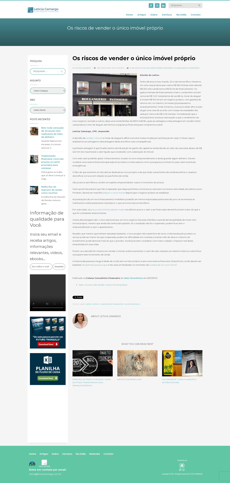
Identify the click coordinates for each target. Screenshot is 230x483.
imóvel (96, 304)
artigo (89, 304)
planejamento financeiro (111, 304)
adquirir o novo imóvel (114, 192)
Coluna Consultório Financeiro (158, 68)
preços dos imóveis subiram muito (108, 209)
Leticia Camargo (83, 68)
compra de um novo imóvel (163, 265)
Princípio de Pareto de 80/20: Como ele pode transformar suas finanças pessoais (92, 382)
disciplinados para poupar (94, 265)
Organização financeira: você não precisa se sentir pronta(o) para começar (52, 162)
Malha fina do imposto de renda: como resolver (51, 190)
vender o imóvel (94, 138)
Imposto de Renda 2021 (129, 379)
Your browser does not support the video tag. (48, 292)
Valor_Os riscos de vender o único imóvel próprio (103, 285)
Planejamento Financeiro (186, 68)
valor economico (132, 304)
